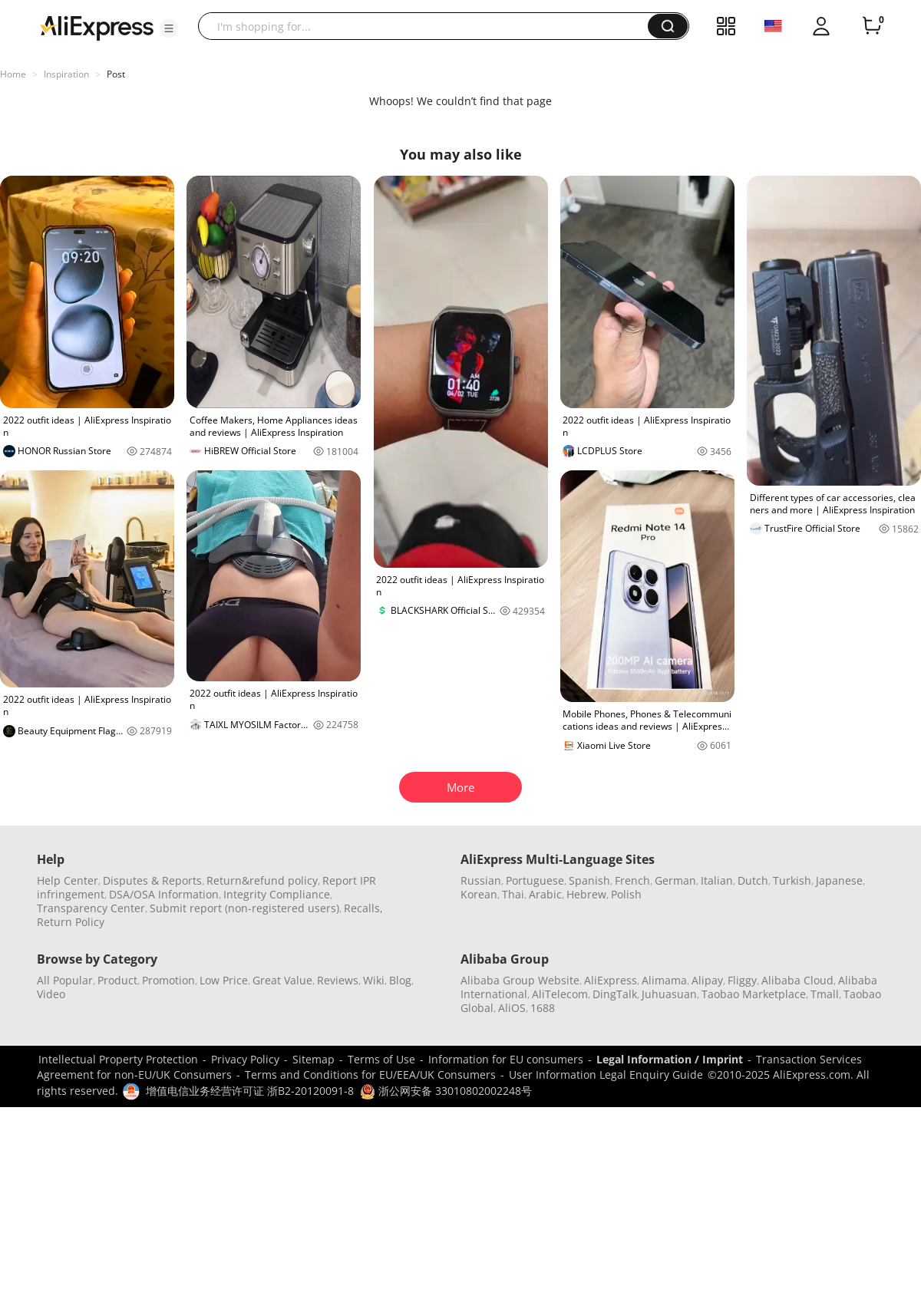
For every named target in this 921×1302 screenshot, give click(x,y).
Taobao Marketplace (753, 994)
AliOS (512, 1007)
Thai (513, 894)
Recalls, (363, 908)
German (675, 880)
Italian (717, 880)
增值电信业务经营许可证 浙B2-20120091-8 (250, 1090)
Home (13, 74)
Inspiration (66, 74)
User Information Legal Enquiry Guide (606, 1074)
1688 (542, 1007)
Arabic (545, 894)
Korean (478, 894)
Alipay (707, 980)
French (632, 880)
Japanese (839, 880)
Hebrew (586, 894)
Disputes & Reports (152, 880)
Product (117, 980)
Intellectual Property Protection (118, 1059)
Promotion (168, 980)
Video (51, 994)
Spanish (589, 880)
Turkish (792, 880)
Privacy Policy (245, 1059)
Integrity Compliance (276, 894)
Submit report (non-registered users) (244, 908)
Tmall (824, 994)
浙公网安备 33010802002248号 (446, 1090)
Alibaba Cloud (797, 980)
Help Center (67, 880)
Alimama (664, 980)
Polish (626, 894)
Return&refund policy (262, 880)
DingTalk (615, 994)
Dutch (753, 880)
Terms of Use (381, 1059)
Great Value (282, 980)
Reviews (337, 980)
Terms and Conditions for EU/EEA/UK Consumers (370, 1074)
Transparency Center (91, 908)
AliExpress (610, 980)
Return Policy (70, 922)
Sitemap (313, 1059)
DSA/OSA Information (164, 894)
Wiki (374, 980)
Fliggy (742, 980)
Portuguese (535, 880)
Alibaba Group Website (519, 980)
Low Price (224, 980)
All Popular (65, 980)
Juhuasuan (669, 994)
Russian (480, 880)
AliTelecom (560, 994)
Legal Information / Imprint (669, 1059)
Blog (400, 980)
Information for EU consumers (505, 1059)
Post (116, 74)
